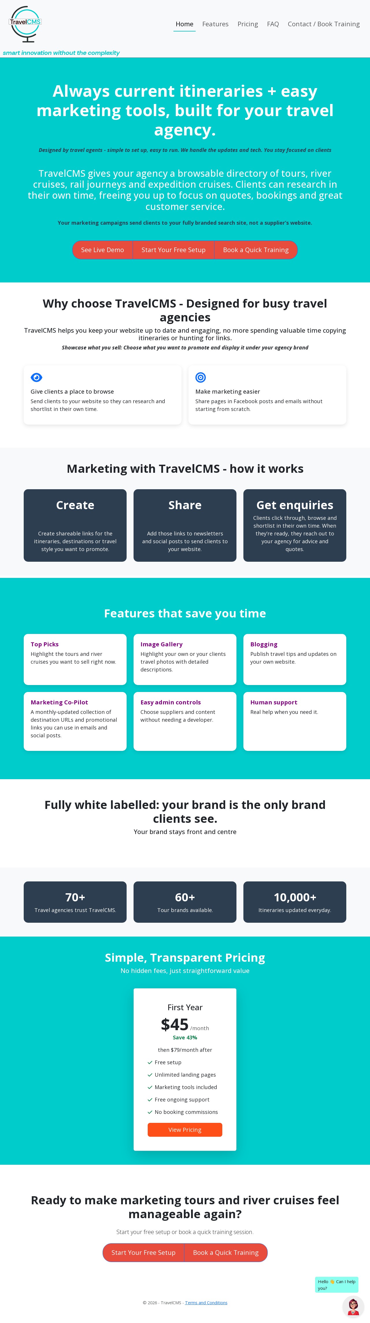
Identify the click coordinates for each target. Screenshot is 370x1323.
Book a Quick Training (256, 249)
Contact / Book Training (324, 23)
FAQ (273, 23)
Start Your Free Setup (174, 249)
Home (184, 23)
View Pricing (185, 1130)
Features (215, 23)
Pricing (248, 23)
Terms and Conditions (206, 1302)
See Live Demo (102, 249)
